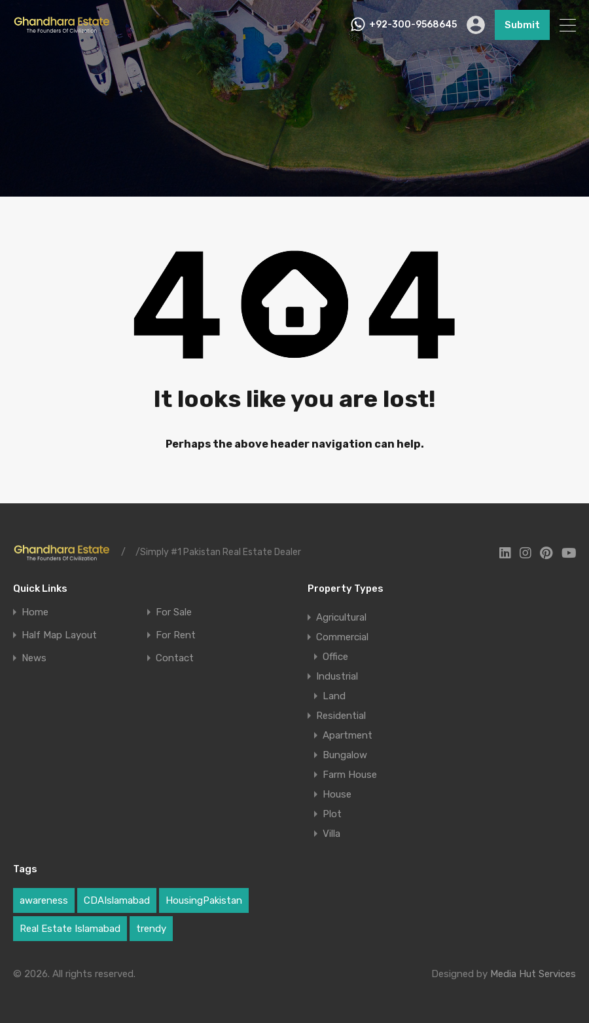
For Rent (176, 635)
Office (335, 657)
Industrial (337, 676)
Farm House (350, 775)
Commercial (342, 637)
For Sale (174, 612)
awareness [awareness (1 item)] (44, 900)
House (337, 794)
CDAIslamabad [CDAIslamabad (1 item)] (117, 900)
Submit (522, 25)
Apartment (347, 735)
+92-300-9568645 (413, 25)
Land (334, 696)
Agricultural (341, 617)
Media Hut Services (533, 974)
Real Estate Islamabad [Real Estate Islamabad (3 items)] (70, 929)
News (34, 658)
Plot (332, 814)
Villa (331, 834)
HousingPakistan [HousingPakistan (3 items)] (204, 900)
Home (35, 612)
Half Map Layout (59, 635)
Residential (341, 716)
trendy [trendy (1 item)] (151, 929)
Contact (175, 658)
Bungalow (345, 755)
